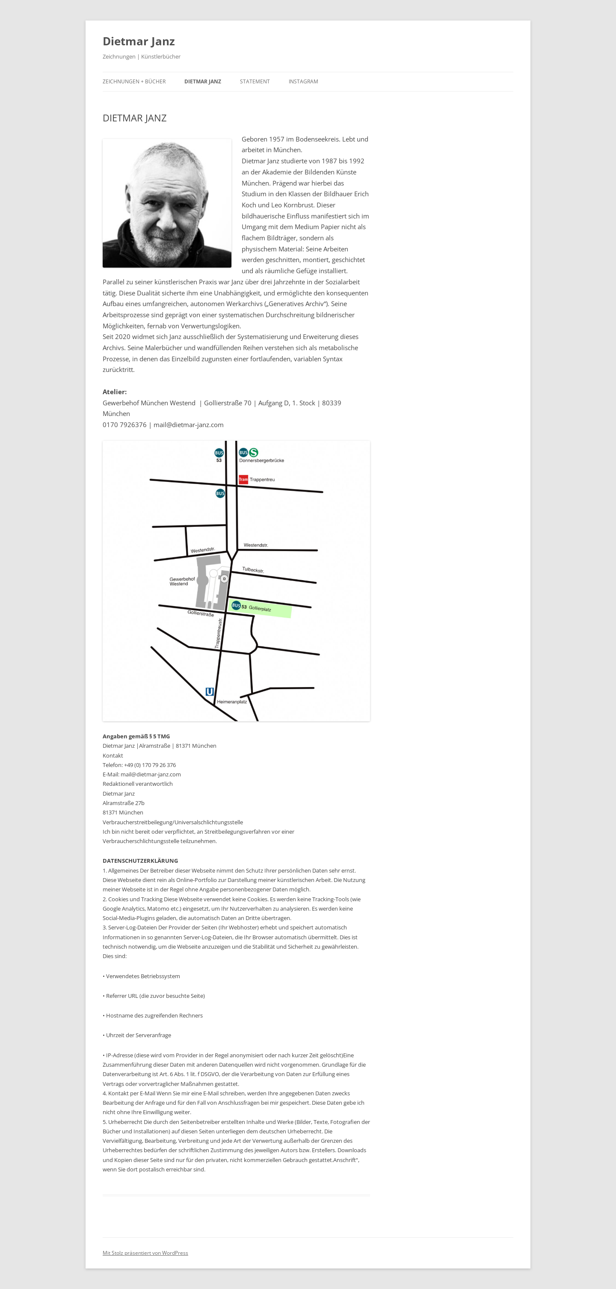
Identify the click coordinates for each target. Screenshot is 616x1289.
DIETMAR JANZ (202, 81)
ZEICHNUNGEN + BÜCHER (134, 81)
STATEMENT (255, 81)
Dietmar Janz (139, 41)
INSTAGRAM (303, 81)
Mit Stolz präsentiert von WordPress (145, 1253)
